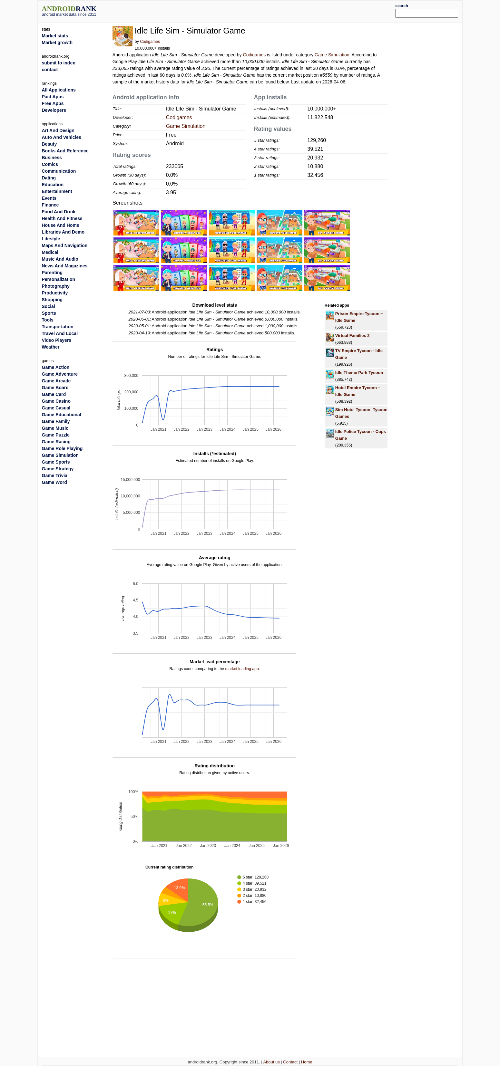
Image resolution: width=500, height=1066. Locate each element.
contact (50, 69)
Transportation (58, 326)
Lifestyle (51, 238)
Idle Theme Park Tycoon (359, 372)
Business (52, 157)
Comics (50, 164)
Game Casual (56, 407)
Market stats (55, 35)
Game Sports (56, 462)
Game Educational (61, 414)
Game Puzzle (56, 434)
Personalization (58, 279)
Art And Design (58, 130)
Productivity (55, 292)
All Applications (59, 89)
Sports (49, 313)
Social (48, 306)
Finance (50, 204)
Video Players (57, 340)
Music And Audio (60, 259)
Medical (50, 252)
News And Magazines (65, 265)
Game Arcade (56, 380)
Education (53, 184)
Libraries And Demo (63, 232)
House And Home (60, 225)
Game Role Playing (62, 448)
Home (306, 1062)
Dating (49, 177)
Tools (48, 319)
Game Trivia (54, 475)
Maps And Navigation (65, 245)
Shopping (52, 299)
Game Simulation (332, 54)
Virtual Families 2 (352, 335)
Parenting (52, 272)
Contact (290, 1062)
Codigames (150, 41)
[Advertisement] (267, 10)
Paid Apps (53, 96)
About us (271, 1062)
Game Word (54, 482)
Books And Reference (65, 150)
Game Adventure (60, 374)
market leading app (242, 669)
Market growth (57, 42)
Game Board (55, 387)
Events (49, 198)
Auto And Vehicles (61, 137)
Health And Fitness (62, 218)
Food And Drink (58, 211)
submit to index (58, 62)
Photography (56, 286)
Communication (59, 171)
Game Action (56, 367)
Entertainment (57, 191)
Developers (54, 110)
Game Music (55, 428)
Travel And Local (60, 333)
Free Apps (53, 103)
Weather (51, 347)
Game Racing (56, 441)
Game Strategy (58, 468)
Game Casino (56, 401)
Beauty (49, 144)
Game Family (56, 421)
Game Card (54, 394)
